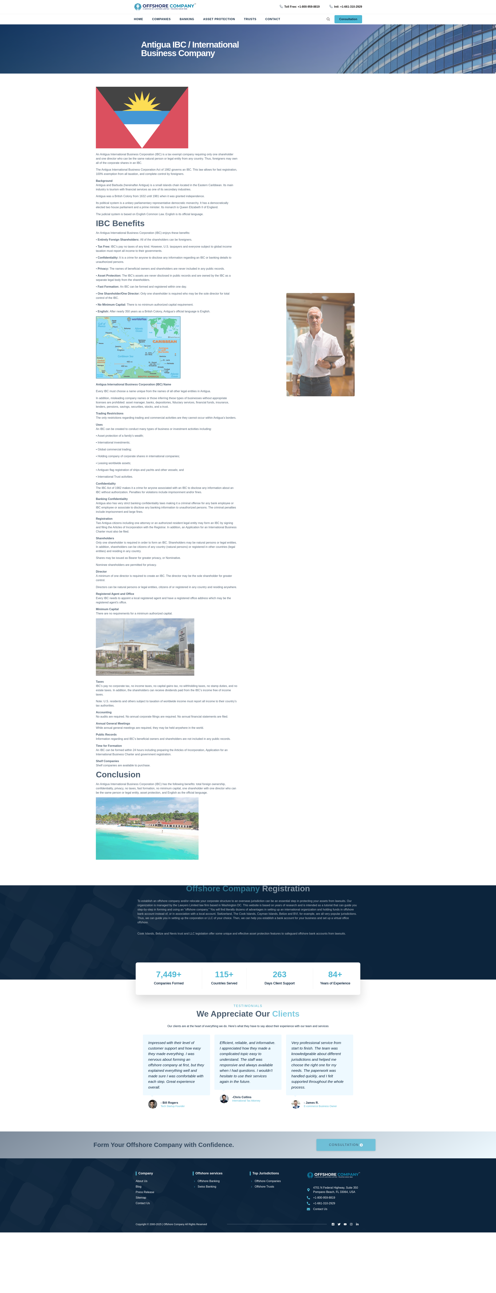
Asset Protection (219, 19)
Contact (272, 19)
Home (138, 19)
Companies (161, 19)
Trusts (250, 19)
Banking (187, 19)
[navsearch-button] (328, 19)
